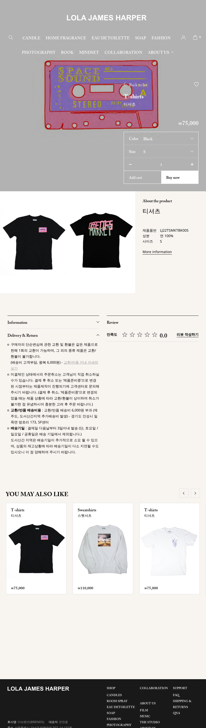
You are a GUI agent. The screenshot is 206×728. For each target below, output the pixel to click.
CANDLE (31, 38)
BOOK (67, 53)
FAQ (176, 695)
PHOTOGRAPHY (38, 53)
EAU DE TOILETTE (111, 38)
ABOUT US (158, 53)
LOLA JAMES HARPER (107, 17)
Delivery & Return (22, 336)
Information (17, 323)
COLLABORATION (123, 53)
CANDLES (114, 695)
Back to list (138, 85)
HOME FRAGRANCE (66, 38)
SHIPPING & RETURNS (182, 704)
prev (183, 493)
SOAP (140, 38)
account (183, 37)
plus (192, 164)
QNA (176, 713)
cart (195, 37)
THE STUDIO (150, 722)
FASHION (161, 38)
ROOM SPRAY (117, 701)
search (11, 37)
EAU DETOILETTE (121, 707)
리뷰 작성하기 (188, 334)
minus (130, 164)
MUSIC (145, 716)
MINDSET (89, 53)
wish (196, 84)
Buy (173, 178)
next (195, 493)
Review (112, 323)
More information (157, 251)
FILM (144, 710)
